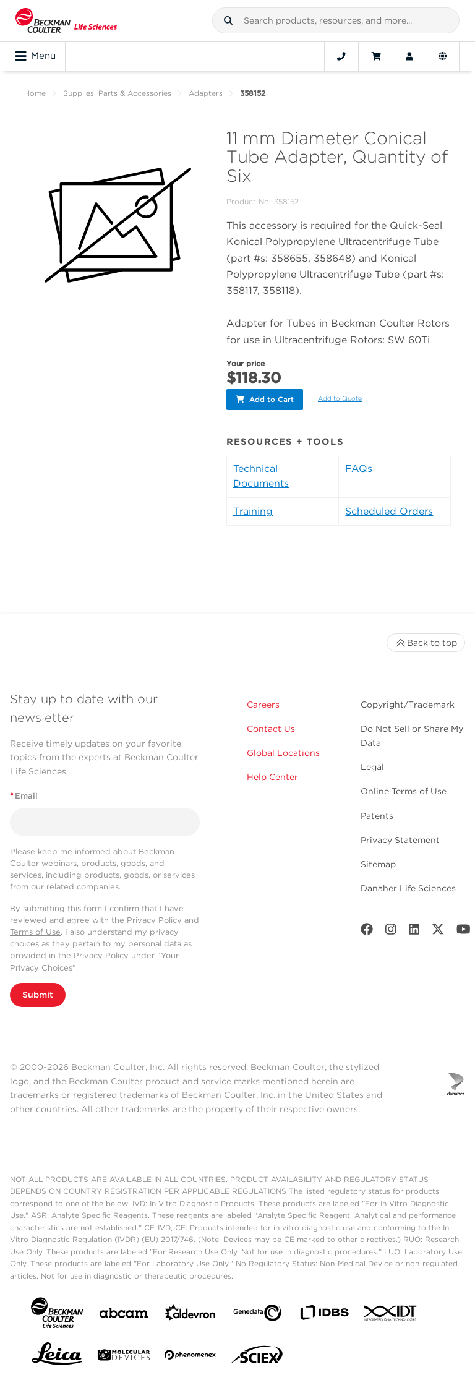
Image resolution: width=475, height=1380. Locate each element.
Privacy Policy (154, 920)
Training (253, 511)
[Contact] (341, 56)
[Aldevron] (190, 1315)
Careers (263, 704)
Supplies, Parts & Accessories (117, 93)
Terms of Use (35, 931)
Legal (372, 767)
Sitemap (378, 864)
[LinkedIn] (414, 932)
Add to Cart (265, 399)
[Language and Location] (442, 56)
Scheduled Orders (389, 511)
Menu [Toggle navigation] (35, 56)
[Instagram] (390, 932)
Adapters (206, 93)
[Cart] (376, 56)
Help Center (272, 777)
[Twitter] (438, 932)
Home (35, 93)
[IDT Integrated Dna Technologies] (391, 1315)
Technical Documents (261, 476)
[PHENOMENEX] (190, 1357)
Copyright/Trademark (408, 704)
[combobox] (336, 20)
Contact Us (271, 729)
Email (24, 796)
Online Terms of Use (404, 791)
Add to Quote (340, 399)
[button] (228, 20)
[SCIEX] (257, 1357)
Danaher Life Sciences (408, 888)
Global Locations (283, 753)
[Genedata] (257, 1315)
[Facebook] (367, 932)
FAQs (358, 468)
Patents (377, 815)
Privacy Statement (400, 840)
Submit (37, 995)
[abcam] (123, 1315)
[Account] (409, 56)
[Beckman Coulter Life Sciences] (66, 20)
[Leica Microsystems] (57, 1357)
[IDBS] (324, 1315)
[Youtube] (463, 932)
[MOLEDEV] (123, 1357)
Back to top (426, 642)
